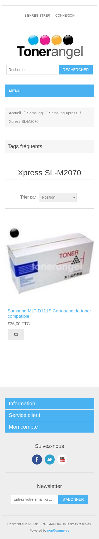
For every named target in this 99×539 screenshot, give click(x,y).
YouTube (62, 459)
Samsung (35, 113)
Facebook (37, 459)
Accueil (15, 113)
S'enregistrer (37, 15)
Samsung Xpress (63, 113)
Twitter (50, 459)
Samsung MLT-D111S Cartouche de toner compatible (49, 313)
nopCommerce (58, 530)
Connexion (65, 15)
